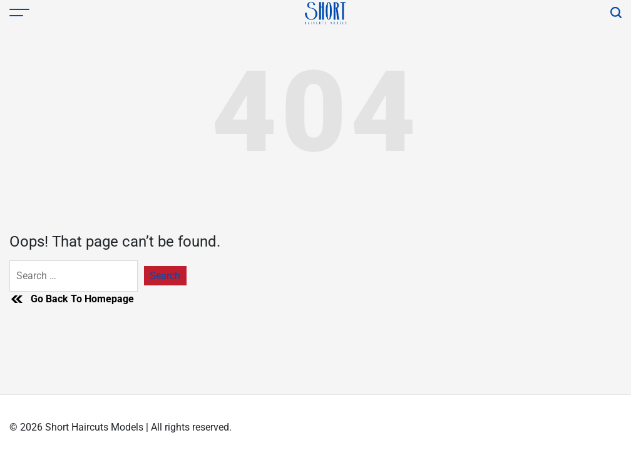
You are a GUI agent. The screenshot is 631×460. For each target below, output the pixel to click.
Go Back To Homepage (71, 299)
